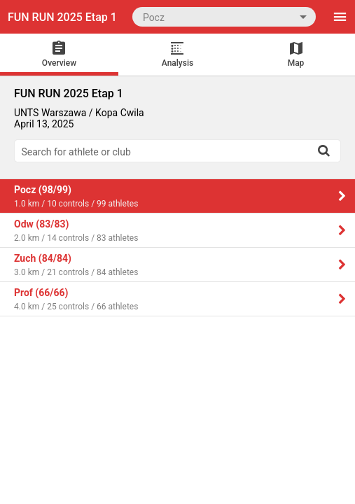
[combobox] (224, 16)
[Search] (323, 150)
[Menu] (339, 16)
